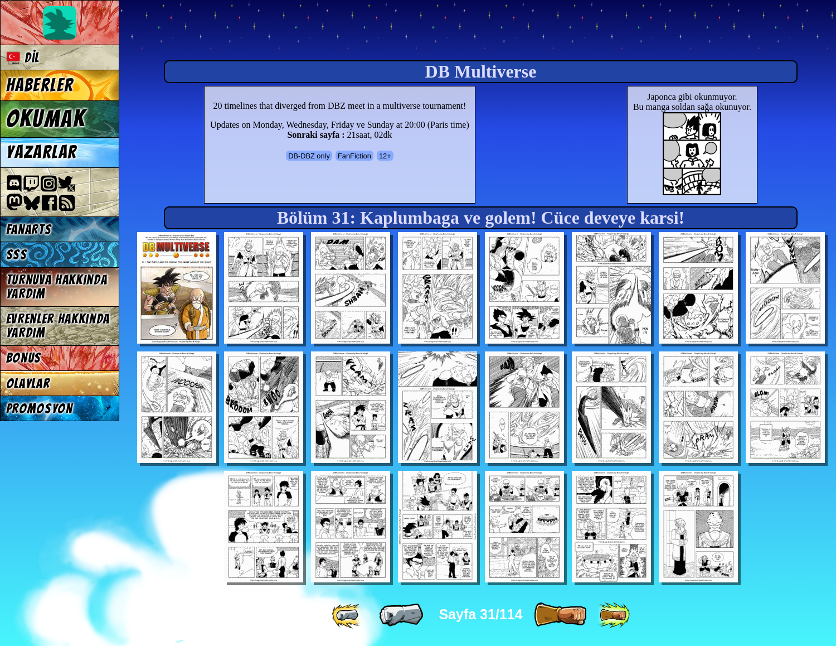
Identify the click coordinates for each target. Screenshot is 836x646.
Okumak (46, 119)
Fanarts (29, 230)
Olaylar (28, 384)
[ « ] (401, 615)
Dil (23, 58)
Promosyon (39, 409)
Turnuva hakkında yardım (57, 287)
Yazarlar (41, 152)
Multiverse (290, 31)
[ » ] (560, 615)
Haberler (40, 85)
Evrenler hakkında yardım (58, 326)
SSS (16, 255)
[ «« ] (347, 615)
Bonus (23, 358)
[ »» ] (613, 615)
